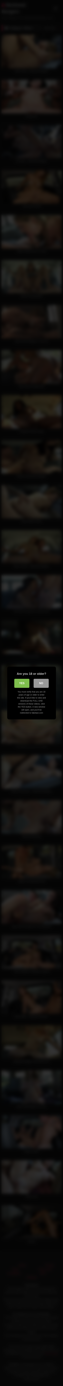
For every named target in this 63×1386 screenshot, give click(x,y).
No (41, 683)
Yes (22, 683)
